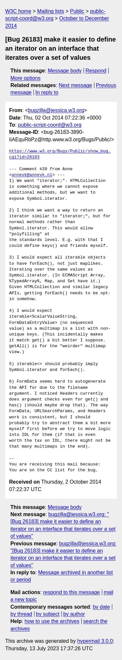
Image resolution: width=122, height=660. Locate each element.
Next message (75, 85)
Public (77, 11)
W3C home (18, 11)
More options (25, 78)
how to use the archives (52, 621)
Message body (65, 70)
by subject (48, 614)
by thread (21, 614)
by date (101, 607)
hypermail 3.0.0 (95, 641)
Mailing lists (50, 11)
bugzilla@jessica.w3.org (56, 110)
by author (74, 614)
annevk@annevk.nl (32, 175)
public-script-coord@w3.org (49, 125)
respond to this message (71, 592)
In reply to (46, 92)
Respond (96, 70)
